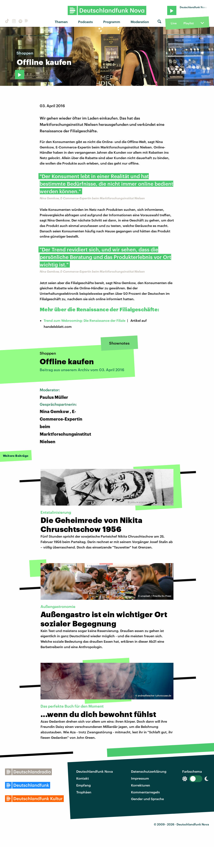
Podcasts (85, 22)
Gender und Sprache (147, 799)
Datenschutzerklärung (148, 771)
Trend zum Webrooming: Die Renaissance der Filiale (84, 320)
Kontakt (82, 778)
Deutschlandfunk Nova (94, 771)
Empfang (83, 785)
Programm (111, 22)
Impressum (140, 778)
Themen (61, 22)
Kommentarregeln (145, 792)
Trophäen (83, 792)
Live (174, 23)
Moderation (140, 22)
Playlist (188, 23)
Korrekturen (140, 785)
